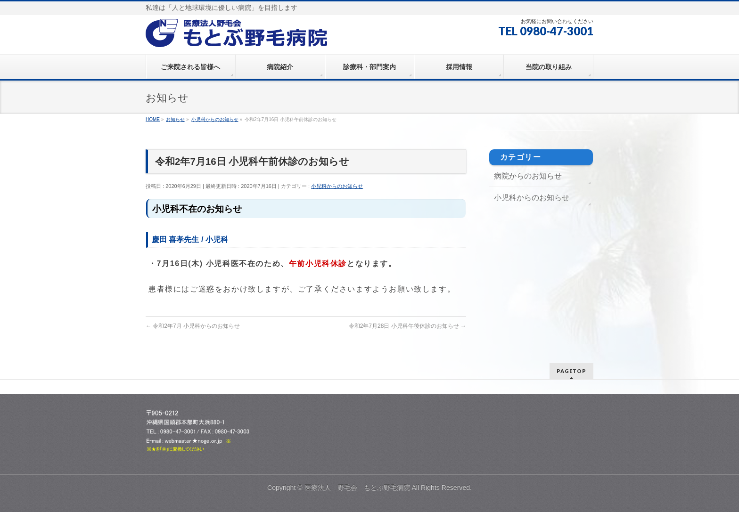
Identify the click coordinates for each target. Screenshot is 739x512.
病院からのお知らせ (528, 176)
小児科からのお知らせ (337, 186)
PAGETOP (571, 371)
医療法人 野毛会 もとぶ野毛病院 (357, 487)
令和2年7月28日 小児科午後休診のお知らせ (407, 326)
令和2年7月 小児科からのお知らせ (193, 326)
